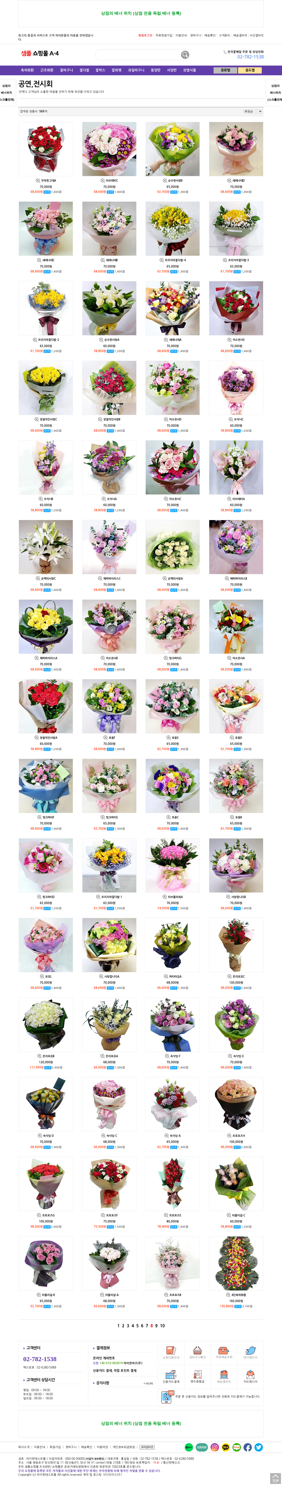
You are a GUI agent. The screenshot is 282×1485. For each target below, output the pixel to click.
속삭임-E (238, 1056)
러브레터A (238, 499)
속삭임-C (112, 1135)
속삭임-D (48, 1135)
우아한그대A (48, 180)
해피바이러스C (112, 578)
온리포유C (239, 976)
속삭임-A (175, 1135)
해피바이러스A (48, 658)
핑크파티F (48, 817)
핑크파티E (112, 817)
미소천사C (175, 499)
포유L (48, 976)
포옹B (238, 817)
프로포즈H (238, 1135)
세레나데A (175, 339)
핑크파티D (48, 897)
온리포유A (112, 1056)
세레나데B (112, 260)
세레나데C (48, 260)
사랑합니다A (111, 976)
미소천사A (238, 658)
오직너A (112, 499)
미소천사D (175, 419)
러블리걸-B (48, 1295)
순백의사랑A (175, 578)
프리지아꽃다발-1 (111, 897)
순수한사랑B (175, 180)
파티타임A (175, 976)
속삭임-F (175, 1056)
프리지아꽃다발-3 (238, 260)
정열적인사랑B (111, 419)
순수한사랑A (111, 339)
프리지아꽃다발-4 (175, 260)
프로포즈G (48, 1215)
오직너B (48, 499)
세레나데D (238, 180)
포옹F (112, 737)
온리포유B (48, 1056)
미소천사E (239, 339)
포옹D (238, 737)
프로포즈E (175, 1215)
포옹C (175, 817)
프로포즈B (175, 1295)
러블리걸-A (112, 1295)
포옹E (175, 737)
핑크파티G (175, 658)
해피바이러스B (238, 578)
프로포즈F (112, 1215)
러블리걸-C (238, 1215)
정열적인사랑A (48, 737)
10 (162, 1326)
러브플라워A (175, 897)
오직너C (238, 419)
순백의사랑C (48, 578)
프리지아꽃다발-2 (48, 339)
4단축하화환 (238, 1295)
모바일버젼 (147, 1447)
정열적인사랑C (48, 419)
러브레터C (112, 180)
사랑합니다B (238, 897)
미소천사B (112, 658)
